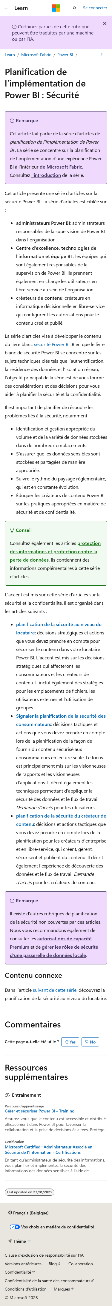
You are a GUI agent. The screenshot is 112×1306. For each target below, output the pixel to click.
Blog (53, 1263)
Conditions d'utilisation (26, 1289)
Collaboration (80, 1263)
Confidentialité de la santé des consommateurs (47, 1280)
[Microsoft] (56, 8)
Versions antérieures (23, 1263)
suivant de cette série (54, 990)
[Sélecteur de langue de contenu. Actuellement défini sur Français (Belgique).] (28, 1213)
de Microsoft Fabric (61, 167)
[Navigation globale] (6, 8)
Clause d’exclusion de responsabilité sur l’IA (44, 1255)
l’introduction (46, 175)
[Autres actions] (102, 54)
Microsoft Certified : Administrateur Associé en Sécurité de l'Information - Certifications (48, 1149)
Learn (10, 54)
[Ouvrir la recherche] (75, 8)
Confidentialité (18, 1272)
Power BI (65, 54)
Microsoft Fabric (36, 54)
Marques (62, 1289)
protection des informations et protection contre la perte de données (55, 551)
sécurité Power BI (52, 344)
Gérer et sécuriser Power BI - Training (39, 1111)
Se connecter (95, 7)
